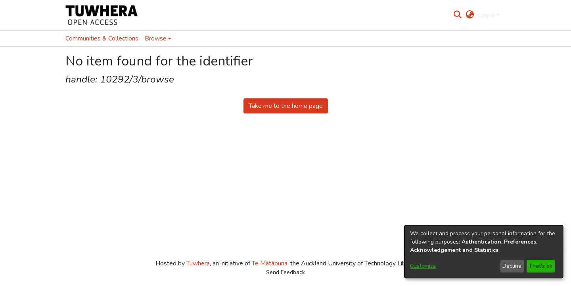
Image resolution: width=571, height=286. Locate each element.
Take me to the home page (286, 106)
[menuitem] (470, 15)
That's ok (540, 266)
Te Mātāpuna (269, 263)
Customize (423, 266)
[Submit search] (458, 15)
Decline (511, 266)
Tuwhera (198, 263)
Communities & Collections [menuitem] (101, 38)
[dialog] (483, 251)
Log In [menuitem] (486, 15)
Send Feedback (285, 272)
